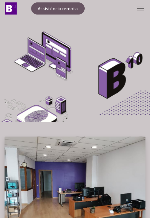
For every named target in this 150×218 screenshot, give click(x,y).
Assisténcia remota (58, 8)
